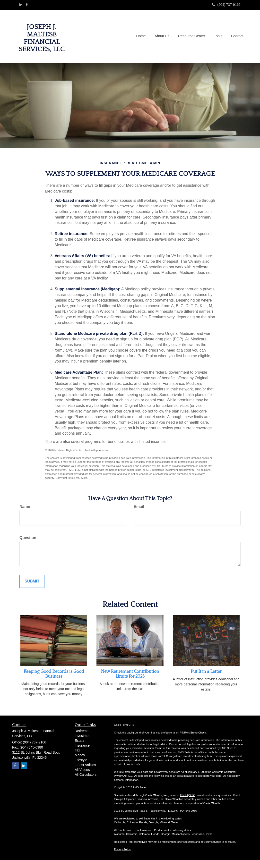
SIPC (192, 795)
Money (80, 755)
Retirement (83, 731)
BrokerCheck (198, 732)
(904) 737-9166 (226, 5)
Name (24, 507)
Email (139, 507)
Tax (77, 750)
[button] (163, 36)
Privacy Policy (122, 849)
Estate (80, 740)
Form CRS (127, 724)
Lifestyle (81, 760)
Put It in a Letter (206, 671)
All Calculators (85, 774)
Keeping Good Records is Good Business (54, 674)
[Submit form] (31, 581)
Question (27, 538)
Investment (83, 736)
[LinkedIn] (20, 4)
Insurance (82, 745)
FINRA (184, 795)
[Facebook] (27, 4)
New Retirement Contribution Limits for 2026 (130, 674)
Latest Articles (85, 765)
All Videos (82, 770)
